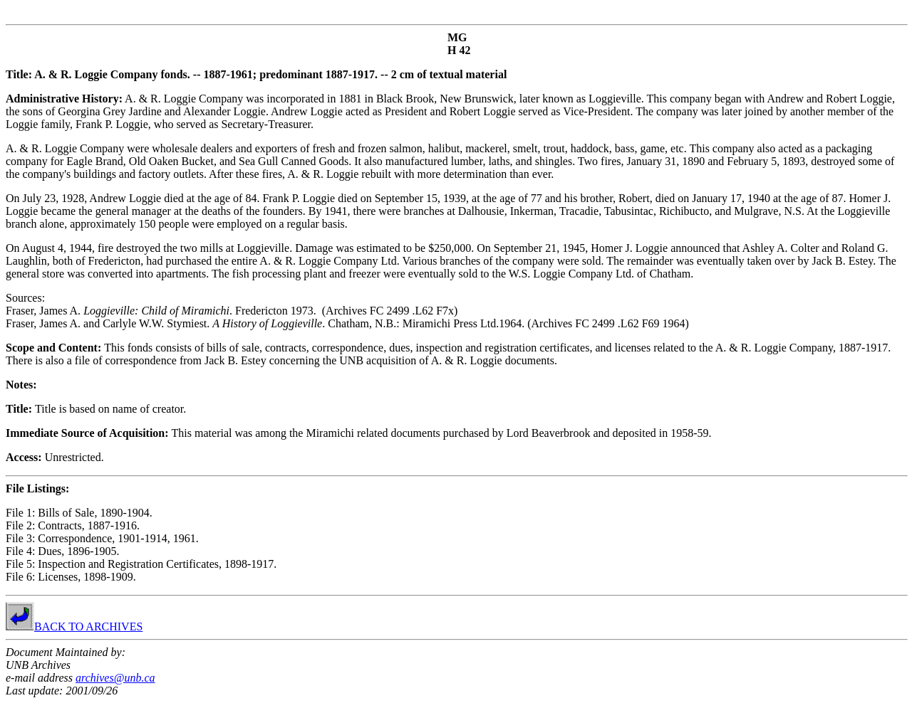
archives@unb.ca (115, 678)
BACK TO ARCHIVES (74, 626)
